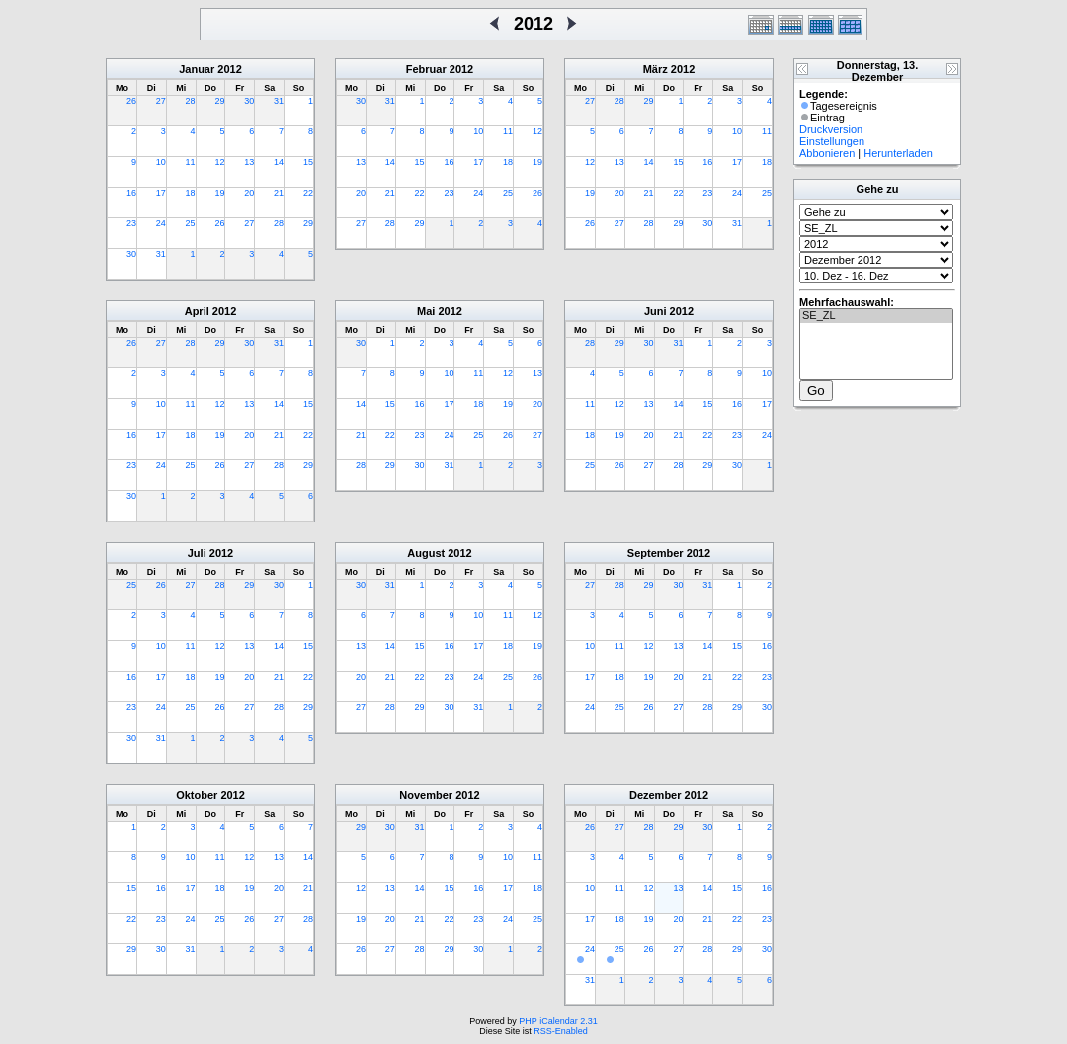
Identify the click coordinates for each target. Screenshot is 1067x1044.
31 (279, 101)
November (425, 795)
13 (249, 162)
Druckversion (830, 129)
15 (308, 162)
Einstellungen (831, 141)
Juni (655, 311)
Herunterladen (898, 153)
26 (131, 101)
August (426, 553)
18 (191, 193)
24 (161, 223)
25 (191, 223)
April (197, 311)
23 (131, 223)
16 (131, 193)
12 (219, 162)
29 (219, 101)
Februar (426, 69)
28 (191, 101)
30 (249, 101)
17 (161, 193)
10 (161, 162)
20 (249, 193)
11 (191, 162)
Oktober (196, 795)
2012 (229, 69)
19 (219, 193)
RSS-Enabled (561, 1031)
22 (308, 193)
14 (279, 162)
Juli (197, 553)
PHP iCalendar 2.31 (558, 1021)
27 (161, 101)
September (655, 553)
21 (279, 193)
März (655, 69)
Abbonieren (827, 153)
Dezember (655, 795)
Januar (196, 69)
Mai (426, 311)
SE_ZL (876, 316)
